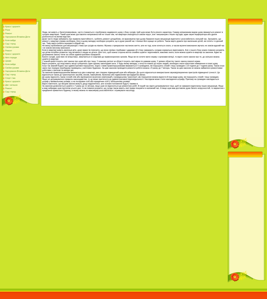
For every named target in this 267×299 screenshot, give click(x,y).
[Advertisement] (68, 8)
